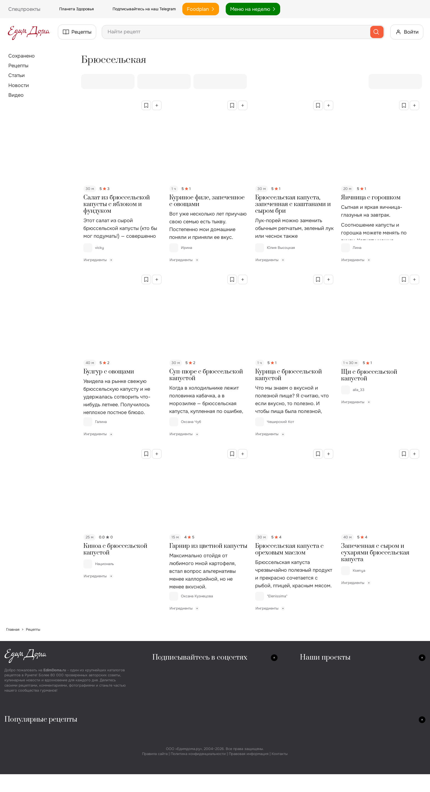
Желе (293, 756)
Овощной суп (20, 771)
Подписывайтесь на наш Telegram (138, 9)
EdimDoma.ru (54, 670)
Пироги (237, 748)
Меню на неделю (253, 9)
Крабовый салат (177, 756)
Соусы (373, 763)
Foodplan (201, 9)
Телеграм (164, 686)
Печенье (238, 763)
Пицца (236, 740)
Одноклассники (171, 678)
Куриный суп (20, 740)
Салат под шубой (178, 763)
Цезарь (168, 779)
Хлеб (234, 732)
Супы (11, 732)
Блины (236, 756)
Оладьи (237, 787)
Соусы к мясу (380, 771)
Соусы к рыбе (380, 787)
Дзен (200, 694)
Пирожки (239, 771)
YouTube (163, 701)
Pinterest (163, 694)
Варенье (375, 740)
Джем (372, 748)
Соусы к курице (382, 779)
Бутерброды (98, 756)
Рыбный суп (18, 763)
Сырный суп (19, 756)
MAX (200, 686)
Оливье (168, 732)
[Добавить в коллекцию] (156, 105)
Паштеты (94, 763)
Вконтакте (164, 670)
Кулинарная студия (322, 670)
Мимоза (169, 771)
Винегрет (170, 740)
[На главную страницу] (29, 32)
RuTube (203, 678)
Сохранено (21, 56)
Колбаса (94, 740)
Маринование (381, 732)
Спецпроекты (316, 686)
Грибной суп (19, 748)
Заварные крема (304, 771)
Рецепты (18, 66)
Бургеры (94, 771)
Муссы (294, 763)
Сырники (238, 779)
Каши (166, 787)
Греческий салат (178, 748)
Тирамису (297, 779)
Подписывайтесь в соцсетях (199, 657)
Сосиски (94, 748)
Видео (16, 95)
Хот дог (92, 787)
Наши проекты (325, 657)
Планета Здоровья (70, 9)
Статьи (16, 75)
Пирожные (298, 732)
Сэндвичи (95, 779)
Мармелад (298, 748)
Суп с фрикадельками (29, 787)
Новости (18, 85)
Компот (374, 756)
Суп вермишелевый (27, 779)
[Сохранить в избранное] (146, 105)
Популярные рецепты (40, 719)
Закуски (93, 732)
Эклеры (295, 787)
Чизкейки (297, 740)
